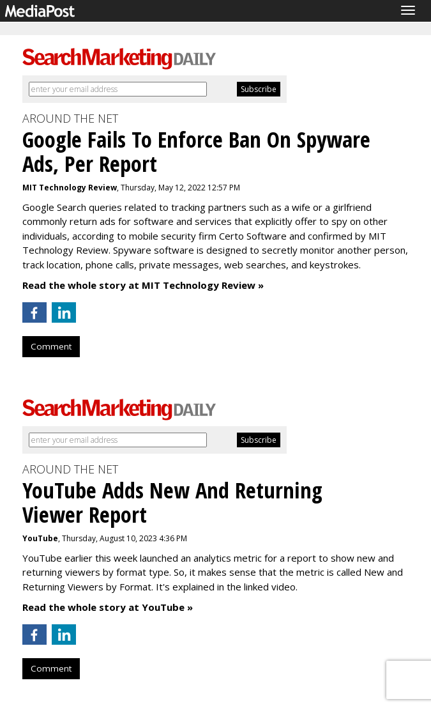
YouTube (40, 538)
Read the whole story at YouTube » (107, 607)
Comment (51, 346)
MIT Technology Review (69, 187)
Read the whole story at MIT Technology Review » (143, 285)
